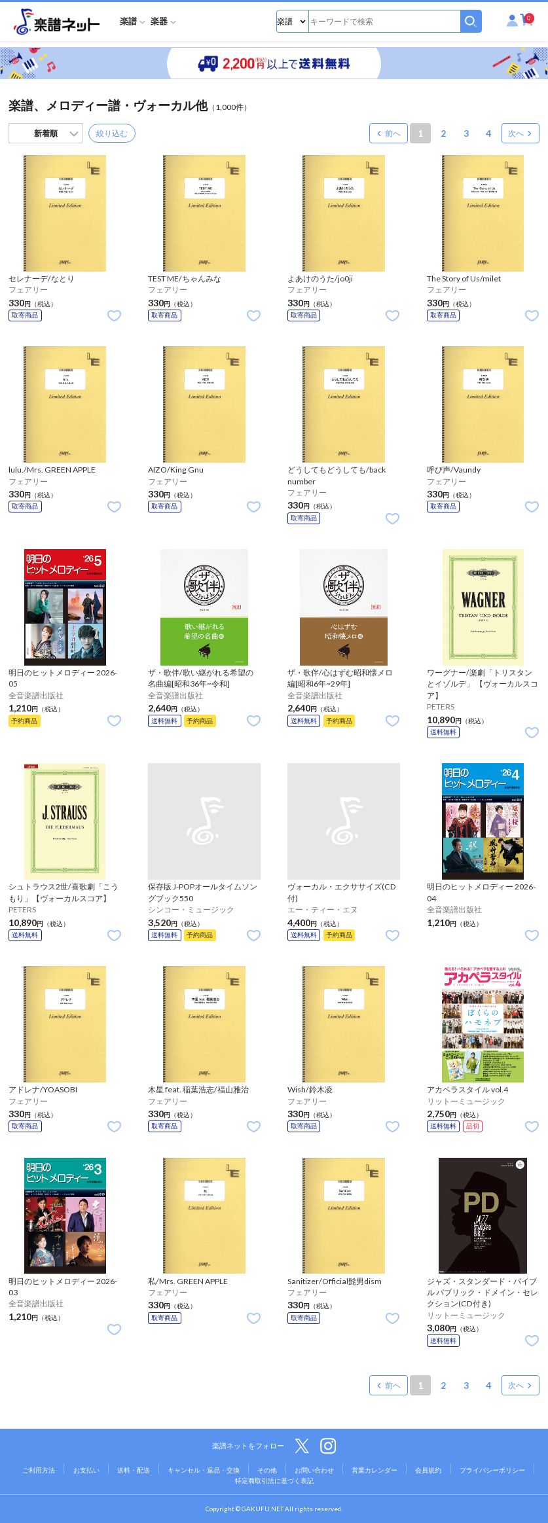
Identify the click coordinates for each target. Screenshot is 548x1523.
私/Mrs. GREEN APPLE (188, 1281)
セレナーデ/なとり (42, 278)
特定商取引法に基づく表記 (274, 1480)
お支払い (86, 1470)
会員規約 (428, 1470)
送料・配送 (133, 1470)
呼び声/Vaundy (454, 470)
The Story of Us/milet (464, 278)
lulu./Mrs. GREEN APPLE (52, 470)
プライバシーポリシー (492, 1470)
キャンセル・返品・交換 (204, 1470)
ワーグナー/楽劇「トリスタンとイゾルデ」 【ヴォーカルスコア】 (482, 684)
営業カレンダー (374, 1470)
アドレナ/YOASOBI (43, 1089)
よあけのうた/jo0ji (320, 278)
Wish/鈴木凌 (310, 1089)
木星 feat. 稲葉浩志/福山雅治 (198, 1089)
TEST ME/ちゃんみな (184, 278)
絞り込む (112, 133)
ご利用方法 (38, 1470)
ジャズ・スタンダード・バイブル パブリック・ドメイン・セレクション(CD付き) (482, 1292)
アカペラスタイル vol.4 (467, 1089)
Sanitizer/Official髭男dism (334, 1281)
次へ (516, 133)
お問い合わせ (314, 1470)
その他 (267, 1470)
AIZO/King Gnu (176, 470)
